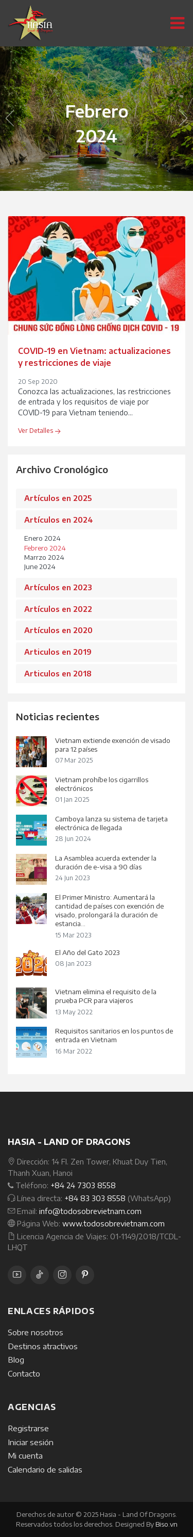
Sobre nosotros (35, 1332)
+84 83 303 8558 (95, 1198)
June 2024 (40, 566)
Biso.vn (166, 1524)
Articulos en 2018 (58, 673)
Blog (16, 1359)
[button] (10, 118)
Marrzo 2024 (44, 557)
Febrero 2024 (45, 548)
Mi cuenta (25, 1455)
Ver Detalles (39, 430)
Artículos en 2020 (58, 630)
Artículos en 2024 (58, 519)
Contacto (24, 1373)
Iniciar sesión (31, 1442)
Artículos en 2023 (58, 587)
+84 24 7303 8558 (83, 1185)
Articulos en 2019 (58, 651)
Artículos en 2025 (58, 498)
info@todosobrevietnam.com (90, 1211)
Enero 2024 (42, 538)
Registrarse (28, 1428)
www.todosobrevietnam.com (113, 1223)
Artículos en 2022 (58, 608)
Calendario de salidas (45, 1469)
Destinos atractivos (43, 1346)
